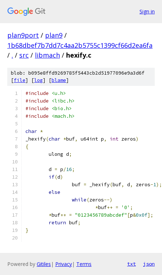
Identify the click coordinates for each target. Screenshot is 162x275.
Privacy (63, 264)
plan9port (23, 35)
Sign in (147, 11)
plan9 (53, 35)
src (24, 55)
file (19, 80)
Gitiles (44, 264)
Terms (84, 264)
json (149, 264)
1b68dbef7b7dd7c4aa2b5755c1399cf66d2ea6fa (80, 45)
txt (131, 264)
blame (59, 80)
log (38, 80)
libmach (47, 55)
